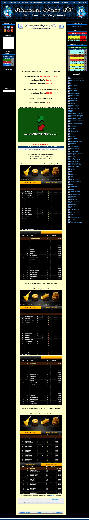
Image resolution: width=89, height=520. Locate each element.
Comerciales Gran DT (75, 96)
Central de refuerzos (75, 93)
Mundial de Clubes (74, 166)
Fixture (71, 133)
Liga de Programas (74, 148)
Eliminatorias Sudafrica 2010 (77, 120)
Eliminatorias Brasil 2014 (76, 113)
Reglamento (73, 196)
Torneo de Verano (74, 211)
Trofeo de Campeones (75, 216)
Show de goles (73, 199)
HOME (5, 2)
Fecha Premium (74, 131)
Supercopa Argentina (75, 201)
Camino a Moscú (74, 88)
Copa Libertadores (74, 105)
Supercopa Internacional (76, 202)
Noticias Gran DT (56, 2)
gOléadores (73, 221)
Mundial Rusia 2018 (75, 163)
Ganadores (17, 2)
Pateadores (73, 174)
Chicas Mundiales (74, 95)
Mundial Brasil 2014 (75, 159)
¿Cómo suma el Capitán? (76, 222)
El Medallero (73, 111)
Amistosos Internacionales (76, 78)
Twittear (54, 499)
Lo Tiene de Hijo (74, 151)
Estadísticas (47, 2)
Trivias (71, 214)
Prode (71, 184)
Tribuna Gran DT (74, 212)
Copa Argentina (74, 101)
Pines (71, 176)
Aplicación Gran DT (75, 82)
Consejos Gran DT (74, 98)
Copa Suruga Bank (74, 108)
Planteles (72, 2)
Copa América (73, 100)
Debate (71, 110)
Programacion (73, 186)
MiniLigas (72, 158)
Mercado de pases (74, 154)
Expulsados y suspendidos (76, 130)
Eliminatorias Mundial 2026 (76, 115)
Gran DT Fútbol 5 (33, 502)
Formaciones (25, 2)
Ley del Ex (72, 144)
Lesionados (73, 143)
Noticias (72, 171)
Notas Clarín (73, 169)
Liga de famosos (74, 149)
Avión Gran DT (73, 85)
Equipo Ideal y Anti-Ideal (36, 2)
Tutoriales (72, 219)
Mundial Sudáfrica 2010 (76, 164)
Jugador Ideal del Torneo (76, 141)
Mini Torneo (73, 156)
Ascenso (72, 83)
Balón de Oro (73, 87)
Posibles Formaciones (75, 181)
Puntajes (10, 2)
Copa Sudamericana (75, 106)
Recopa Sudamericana (75, 194)
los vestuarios (40, 163)
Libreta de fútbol (74, 146)
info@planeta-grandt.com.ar (77, 26)
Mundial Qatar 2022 (74, 161)
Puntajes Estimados (75, 191)
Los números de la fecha (76, 153)
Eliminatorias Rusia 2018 (76, 118)
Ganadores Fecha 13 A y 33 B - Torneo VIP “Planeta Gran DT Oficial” (41, 146)
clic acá (52, 495)
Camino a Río (73, 90)
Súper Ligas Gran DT (75, 206)
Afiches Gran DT (74, 77)
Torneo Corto (73, 207)
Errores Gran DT (74, 126)
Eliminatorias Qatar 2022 (76, 116)
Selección (72, 197)
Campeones (73, 92)
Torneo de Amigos (81, 2)
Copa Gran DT (73, 103)
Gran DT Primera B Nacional (44, 502)
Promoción (72, 187)
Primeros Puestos (74, 183)
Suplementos (65, 2)
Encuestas (72, 121)
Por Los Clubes (74, 179)
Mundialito (72, 168)
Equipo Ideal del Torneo (76, 123)
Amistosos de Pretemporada (77, 80)
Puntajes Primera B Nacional (77, 192)
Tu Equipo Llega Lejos (75, 217)
